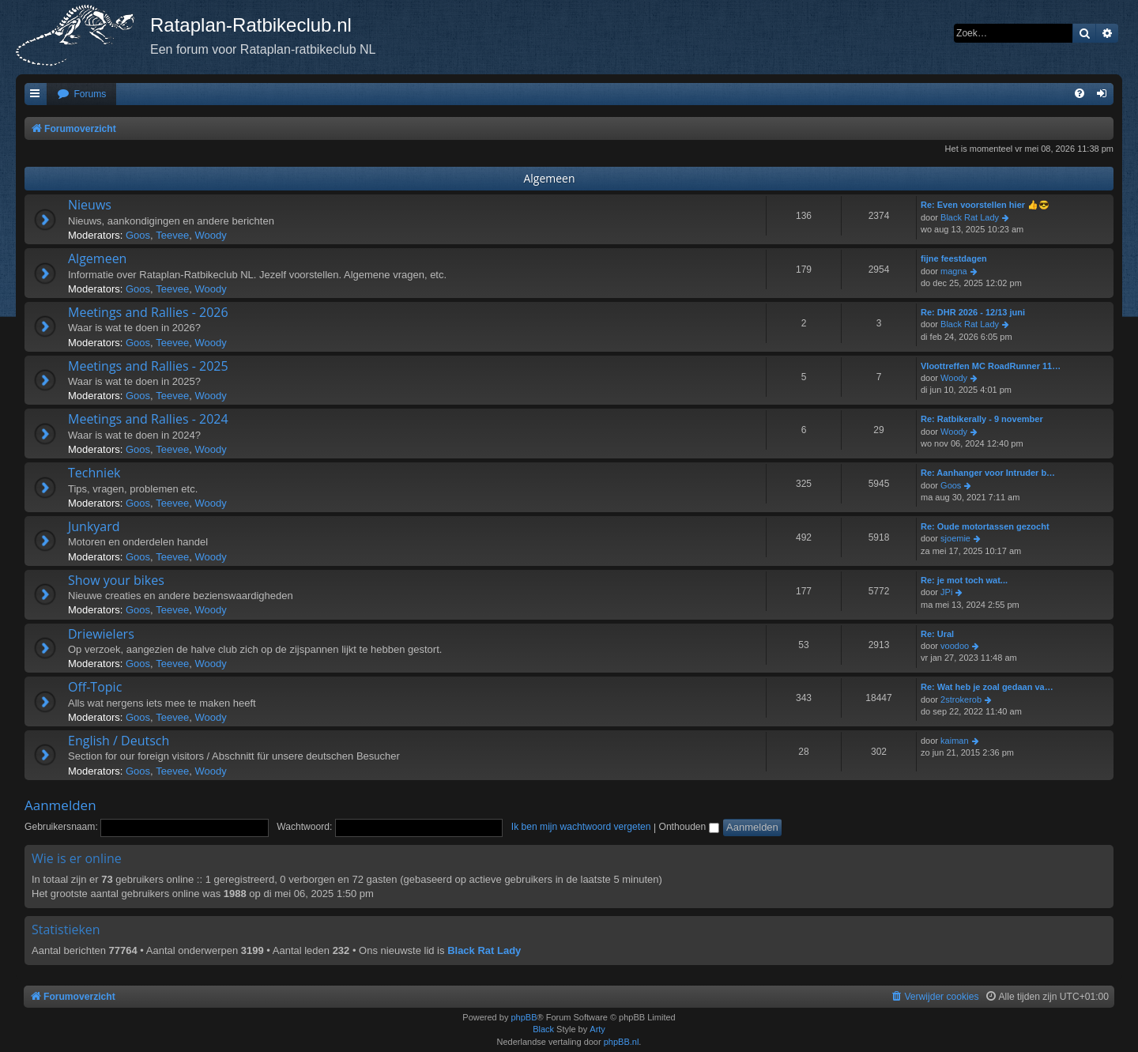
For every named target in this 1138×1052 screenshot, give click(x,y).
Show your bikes (116, 580)
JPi (946, 592)
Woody (210, 235)
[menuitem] (81, 94)
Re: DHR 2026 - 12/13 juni (973, 312)
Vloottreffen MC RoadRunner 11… (991, 366)
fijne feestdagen (954, 258)
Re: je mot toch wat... (964, 580)
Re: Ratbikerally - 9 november (982, 419)
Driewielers (101, 634)
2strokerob (961, 699)
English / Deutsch (118, 740)
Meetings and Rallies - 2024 (148, 419)
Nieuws (89, 204)
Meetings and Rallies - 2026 (148, 312)
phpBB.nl (621, 1041)
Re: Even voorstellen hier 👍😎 (985, 204)
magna (953, 271)
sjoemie (955, 538)
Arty (597, 1029)
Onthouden (688, 826)
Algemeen (549, 178)
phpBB (524, 1017)
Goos (138, 235)
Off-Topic (95, 687)
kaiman (954, 740)
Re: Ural (937, 634)
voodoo (954, 645)
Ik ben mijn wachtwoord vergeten (581, 826)
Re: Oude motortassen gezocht (985, 526)
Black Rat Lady (969, 217)
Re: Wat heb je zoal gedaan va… (987, 687)
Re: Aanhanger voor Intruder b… (988, 472)
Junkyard (94, 526)
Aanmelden (60, 805)
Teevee (172, 235)
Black (543, 1029)
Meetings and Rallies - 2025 (148, 366)
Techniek (94, 472)
